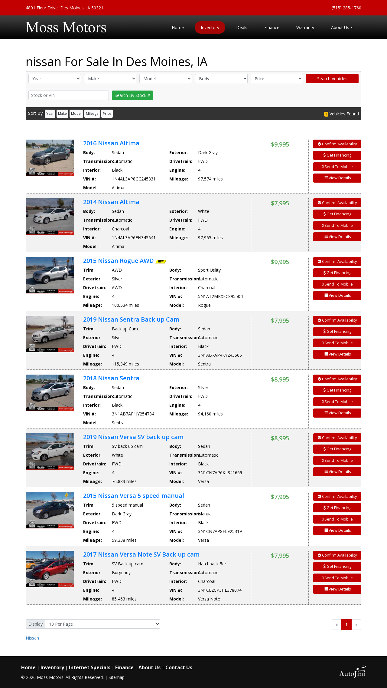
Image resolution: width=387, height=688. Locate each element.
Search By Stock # (132, 95)
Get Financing (337, 155)
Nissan (32, 638)
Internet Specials (89, 667)
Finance (124, 667)
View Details (337, 177)
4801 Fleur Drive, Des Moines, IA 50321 (64, 8)
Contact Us (178, 667)
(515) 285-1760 (346, 8)
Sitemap (117, 677)
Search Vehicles (332, 78)
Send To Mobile (337, 166)
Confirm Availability (337, 144)
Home (28, 667)
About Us (149, 667)
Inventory (52, 667)
